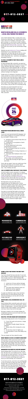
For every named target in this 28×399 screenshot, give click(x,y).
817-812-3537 (9, 3)
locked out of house (15, 50)
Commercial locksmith (11, 156)
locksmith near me (20, 176)
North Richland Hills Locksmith (14, 45)
